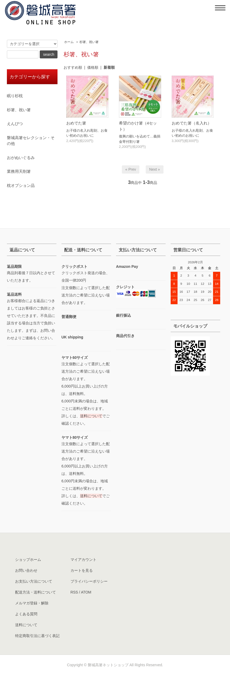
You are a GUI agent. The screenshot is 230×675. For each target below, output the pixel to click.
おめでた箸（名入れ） (191, 123)
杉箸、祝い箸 (89, 42)
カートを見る (81, 570)
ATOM (86, 592)
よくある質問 (26, 614)
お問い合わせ (26, 570)
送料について (91, 416)
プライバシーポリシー (89, 581)
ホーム (69, 42)
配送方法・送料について (35, 592)
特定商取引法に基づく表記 (37, 636)
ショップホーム (28, 559)
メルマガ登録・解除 (31, 603)
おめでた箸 (76, 123)
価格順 (92, 67)
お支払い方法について (33, 581)
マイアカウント (83, 559)
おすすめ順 (73, 67)
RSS (74, 592)
